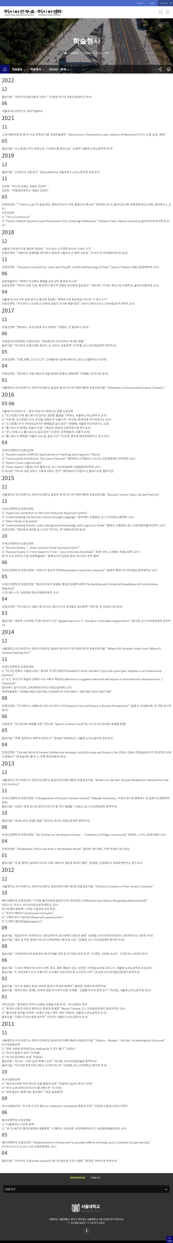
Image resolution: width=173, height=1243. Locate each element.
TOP (169, 1241)
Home (140, 3)
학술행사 (87, 52)
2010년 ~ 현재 (102, 52)
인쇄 (168, 69)
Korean (163, 3)
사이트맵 (168, 12)
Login (151, 3)
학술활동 (75, 52)
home (5, 69)
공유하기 (160, 69)
